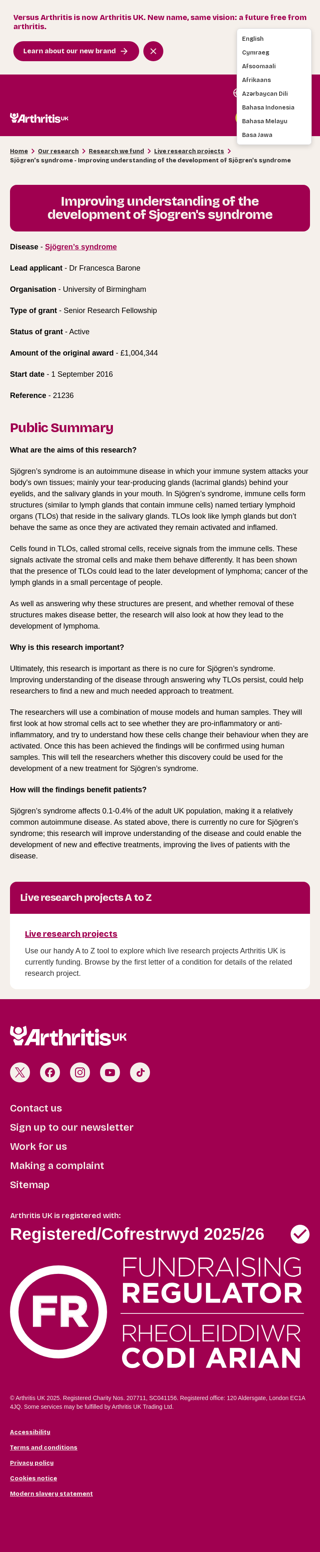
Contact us (36, 1108)
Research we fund (116, 151)
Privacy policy (32, 1463)
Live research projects (189, 151)
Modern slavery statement (51, 1493)
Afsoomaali (259, 66)
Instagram (80, 1072)
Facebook (50, 1072)
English (253, 38)
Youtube (110, 1072)
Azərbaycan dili (265, 93)
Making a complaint (57, 1165)
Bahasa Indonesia (268, 107)
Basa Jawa (257, 135)
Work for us (38, 1146)
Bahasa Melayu (265, 121)
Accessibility (30, 1432)
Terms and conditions (44, 1447)
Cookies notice (33, 1478)
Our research (58, 151)
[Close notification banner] (153, 51)
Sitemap (30, 1185)
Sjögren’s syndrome (81, 247)
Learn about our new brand (69, 51)
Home (19, 151)
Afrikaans (256, 80)
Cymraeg (255, 52)
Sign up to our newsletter (72, 1127)
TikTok (140, 1072)
